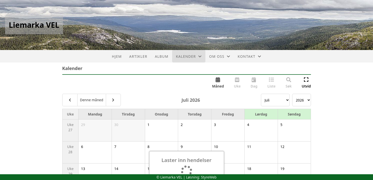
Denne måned (91, 100)
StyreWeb (209, 177)
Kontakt (249, 56)
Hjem (117, 56)
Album (161, 56)
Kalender (189, 56)
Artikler (138, 56)
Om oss (219, 56)
